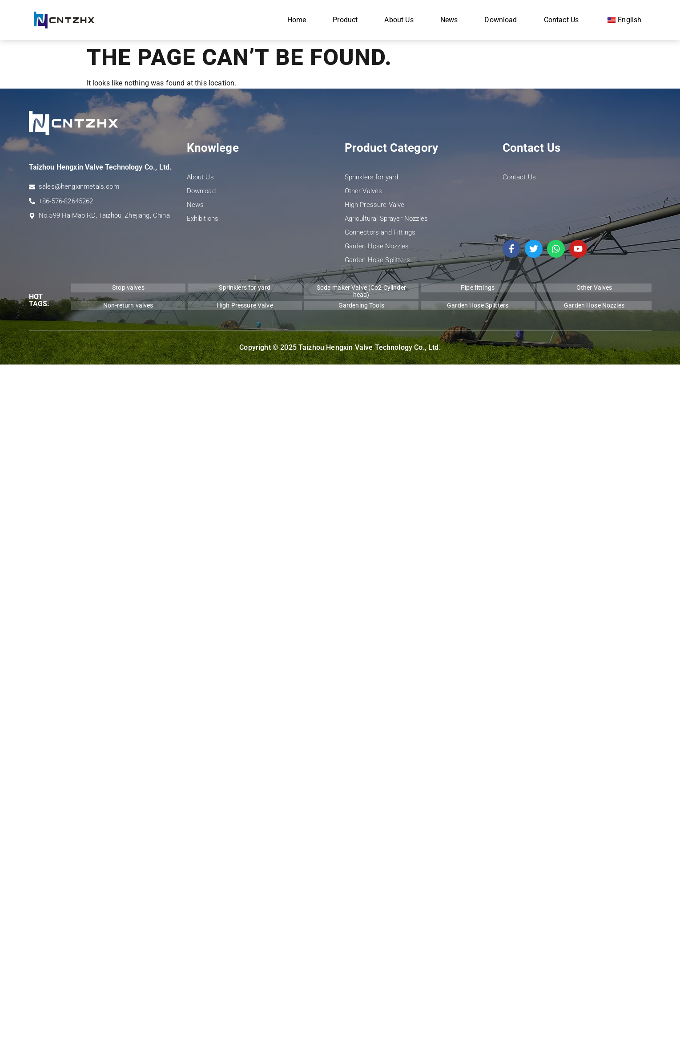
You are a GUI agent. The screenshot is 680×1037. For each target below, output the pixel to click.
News (449, 20)
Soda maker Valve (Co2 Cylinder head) (361, 291)
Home (296, 20)
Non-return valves (128, 305)
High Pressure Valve (375, 205)
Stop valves (128, 287)
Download (500, 20)
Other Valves (363, 191)
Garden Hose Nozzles (377, 246)
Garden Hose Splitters (377, 260)
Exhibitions (203, 219)
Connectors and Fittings (380, 232)
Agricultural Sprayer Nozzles (386, 219)
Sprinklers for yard (371, 177)
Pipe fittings (478, 287)
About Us (398, 20)
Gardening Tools (361, 305)
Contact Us (561, 20)
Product (345, 20)
